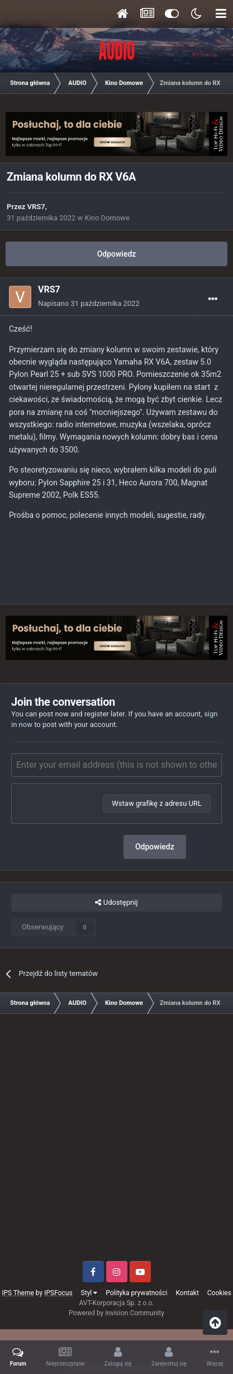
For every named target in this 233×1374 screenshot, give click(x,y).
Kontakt (187, 1293)
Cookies (219, 1293)
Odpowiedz (116, 253)
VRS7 (36, 206)
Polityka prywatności (136, 1293)
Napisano (89, 303)
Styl (89, 1293)
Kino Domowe (107, 218)
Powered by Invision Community (116, 1313)
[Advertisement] (116, 1141)
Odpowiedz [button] (154, 846)
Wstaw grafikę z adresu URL (157, 803)
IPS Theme (18, 1293)
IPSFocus (58, 1293)
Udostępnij (116, 902)
